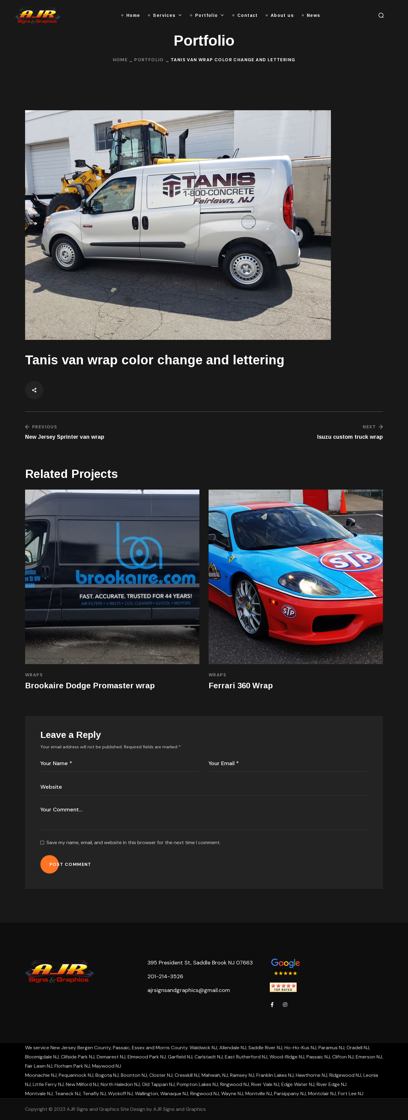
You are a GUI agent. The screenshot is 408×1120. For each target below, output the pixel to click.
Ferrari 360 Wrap (241, 685)
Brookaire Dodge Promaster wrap (90, 685)
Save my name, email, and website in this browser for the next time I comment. (133, 842)
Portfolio (149, 59)
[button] (381, 15)
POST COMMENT (70, 864)
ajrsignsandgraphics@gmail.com (188, 990)
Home (120, 59)
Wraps (34, 675)
